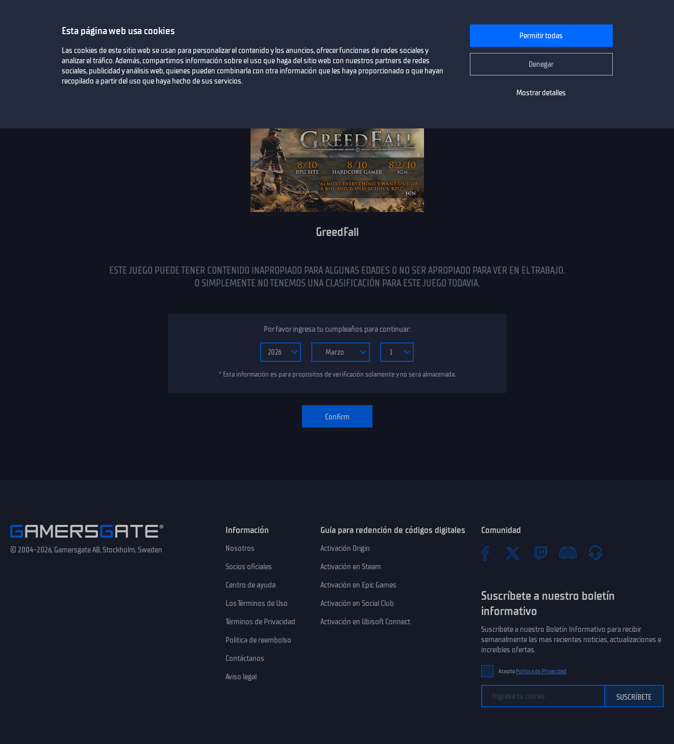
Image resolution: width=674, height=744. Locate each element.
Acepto (532, 671)
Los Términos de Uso (257, 603)
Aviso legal (241, 677)
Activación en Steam (350, 567)
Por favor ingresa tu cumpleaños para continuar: (337, 329)
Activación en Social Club (357, 603)
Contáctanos (245, 658)
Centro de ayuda (251, 585)
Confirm (337, 417)
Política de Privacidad (541, 671)
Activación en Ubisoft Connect (365, 622)
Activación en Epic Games (358, 585)
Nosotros (240, 548)
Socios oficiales (249, 567)
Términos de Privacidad (260, 622)
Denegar (541, 64)
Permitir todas (541, 36)
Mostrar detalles (541, 93)
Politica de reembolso (258, 640)
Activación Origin (345, 548)
